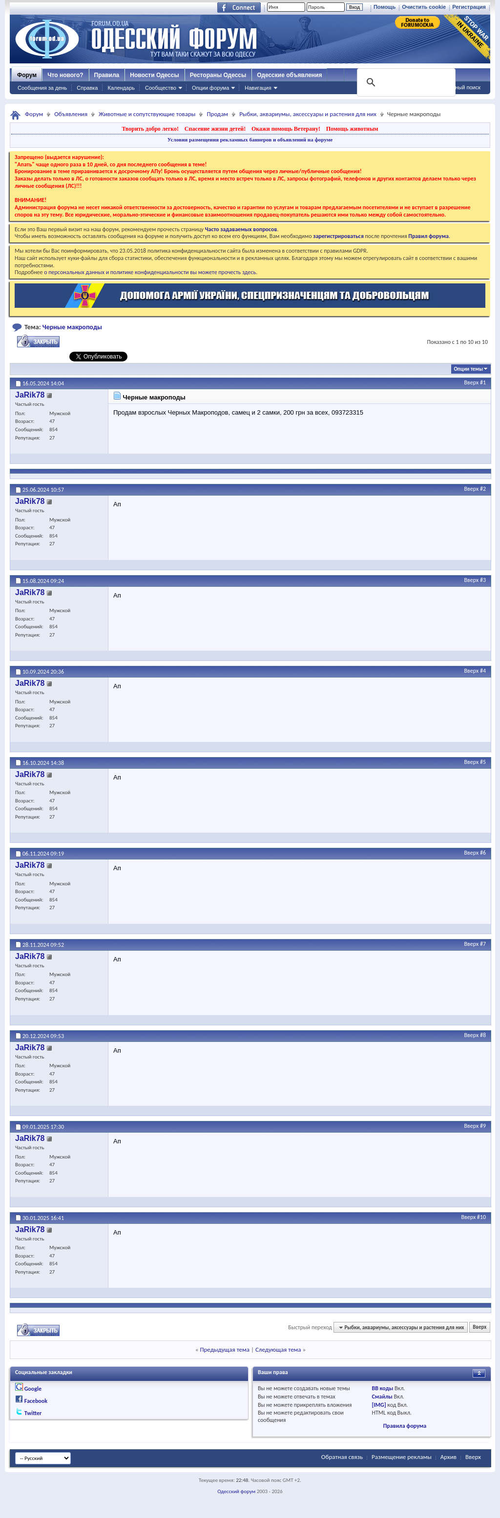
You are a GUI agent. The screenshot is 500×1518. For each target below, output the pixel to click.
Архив (448, 1456)
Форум (27, 75)
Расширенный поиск (455, 87)
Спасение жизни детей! (215, 128)
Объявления (70, 114)
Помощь (385, 7)
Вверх (471, 382)
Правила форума (404, 1425)
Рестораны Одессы (218, 75)
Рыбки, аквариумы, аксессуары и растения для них (307, 114)
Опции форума (210, 88)
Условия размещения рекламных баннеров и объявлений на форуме (250, 139)
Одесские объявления (289, 75)
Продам (217, 114)
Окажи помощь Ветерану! (285, 128)
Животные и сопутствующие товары (147, 114)
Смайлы (382, 1396)
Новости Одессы (154, 75)
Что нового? (65, 75)
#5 (483, 762)
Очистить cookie (424, 7)
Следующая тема (278, 1349)
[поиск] (405, 82)
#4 (483, 670)
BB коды (382, 1388)
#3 (483, 580)
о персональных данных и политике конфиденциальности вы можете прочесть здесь (150, 272)
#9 (483, 1125)
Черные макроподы (72, 327)
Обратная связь (342, 1456)
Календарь (121, 88)
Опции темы (468, 369)
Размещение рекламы (402, 1456)
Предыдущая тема (225, 1349)
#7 (483, 943)
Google (33, 1388)
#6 (483, 852)
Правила (107, 75)
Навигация (258, 88)
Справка (87, 88)
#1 (483, 382)
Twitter (33, 1413)
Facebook (35, 1401)
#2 (483, 488)
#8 (483, 1035)
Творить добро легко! (150, 128)
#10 (481, 1217)
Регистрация (469, 7)
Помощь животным (352, 128)
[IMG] (379, 1404)
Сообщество (160, 88)
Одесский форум (236, 1491)
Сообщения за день (42, 88)
